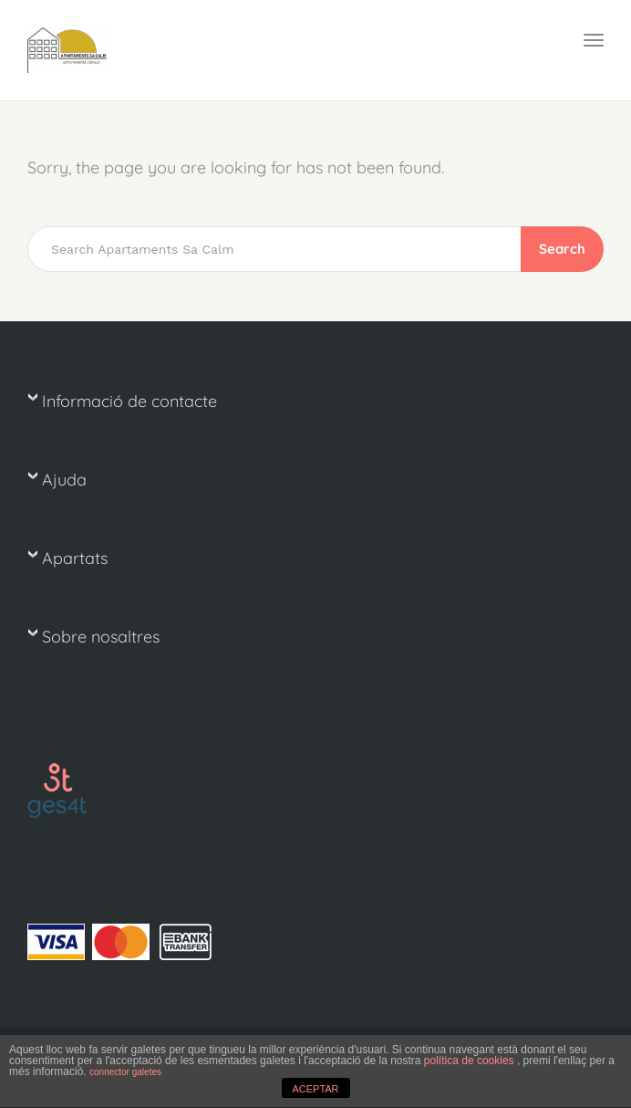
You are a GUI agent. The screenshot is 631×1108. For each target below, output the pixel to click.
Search (562, 248)
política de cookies (470, 1060)
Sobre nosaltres (101, 636)
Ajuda (64, 479)
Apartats (75, 558)
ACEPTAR (315, 1088)
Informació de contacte (129, 401)
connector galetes (125, 1072)
